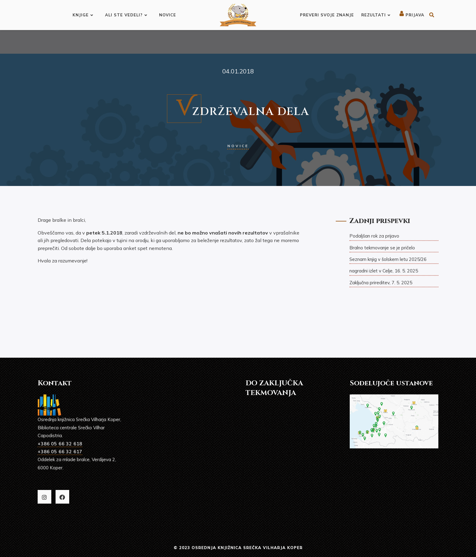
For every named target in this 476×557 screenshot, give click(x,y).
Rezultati (375, 14)
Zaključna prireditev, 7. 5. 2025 (380, 282)
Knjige (83, 14)
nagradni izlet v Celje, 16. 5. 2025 (383, 271)
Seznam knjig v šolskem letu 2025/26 (388, 259)
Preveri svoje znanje (327, 14)
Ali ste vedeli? (126, 14)
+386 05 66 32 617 (60, 451)
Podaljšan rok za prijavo (374, 236)
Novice (167, 14)
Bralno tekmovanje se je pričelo (382, 248)
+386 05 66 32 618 (60, 444)
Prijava (411, 14)
